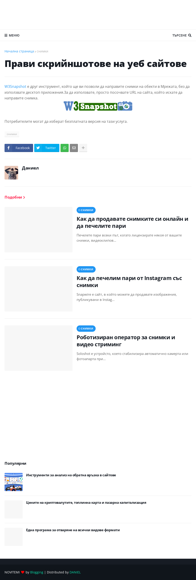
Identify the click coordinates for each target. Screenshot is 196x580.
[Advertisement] (98, 15)
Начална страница (19, 51)
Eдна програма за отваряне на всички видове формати (73, 530)
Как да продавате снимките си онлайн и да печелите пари (132, 222)
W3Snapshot (16, 86)
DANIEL (75, 572)
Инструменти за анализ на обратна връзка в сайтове (71, 475)
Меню (14, 35)
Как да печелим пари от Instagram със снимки (129, 281)
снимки (42, 51)
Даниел (30, 168)
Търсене (179, 35)
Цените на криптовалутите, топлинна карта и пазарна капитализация (86, 502)
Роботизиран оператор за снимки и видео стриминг (126, 341)
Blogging (36, 572)
